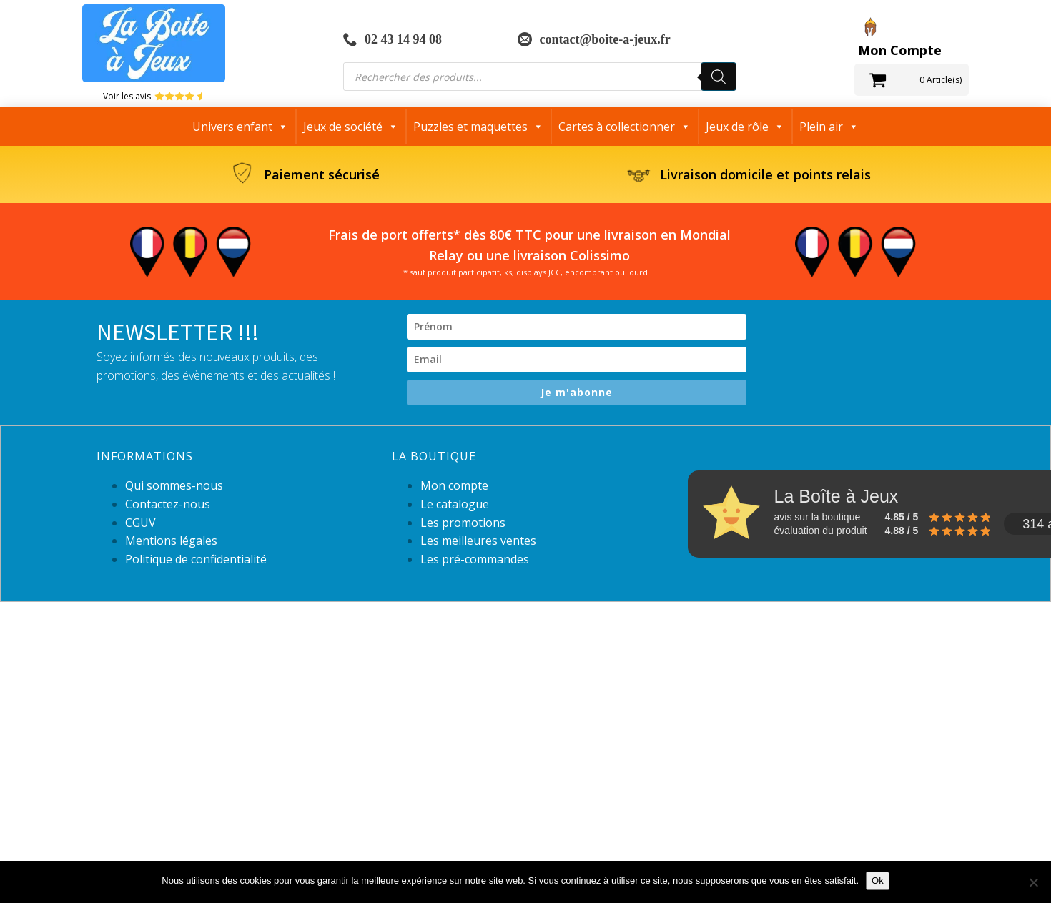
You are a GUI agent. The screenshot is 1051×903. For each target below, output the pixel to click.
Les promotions (462, 523)
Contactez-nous (167, 504)
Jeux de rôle (745, 126)
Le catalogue (454, 504)
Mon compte (454, 485)
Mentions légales (171, 540)
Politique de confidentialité (196, 559)
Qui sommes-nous (174, 485)
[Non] (1033, 882)
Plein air (829, 126)
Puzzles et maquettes (478, 126)
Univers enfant (240, 126)
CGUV (140, 523)
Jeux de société (350, 126)
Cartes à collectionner (624, 126)
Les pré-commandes (474, 559)
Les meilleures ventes (478, 540)
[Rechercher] (718, 76)
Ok (878, 880)
